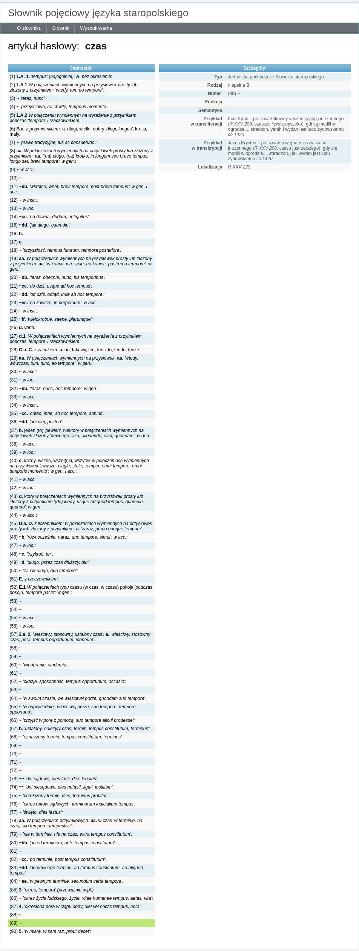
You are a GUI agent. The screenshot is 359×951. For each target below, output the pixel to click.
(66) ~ (72, 720)
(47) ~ (23, 545)
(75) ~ (60, 795)
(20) (58, 277)
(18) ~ (65, 250)
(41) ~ (23, 479)
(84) (67, 881)
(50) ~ (44, 570)
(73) (54, 778)
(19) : (81, 264)
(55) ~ (23, 617)
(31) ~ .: (23, 380)
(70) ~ (16, 754)
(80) (63, 842)
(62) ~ (68, 681)
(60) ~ (39, 665)
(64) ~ (78, 698)
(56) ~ (23, 626)
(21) (51, 286)
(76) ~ (73, 804)
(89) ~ (16, 923)
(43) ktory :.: (77, 502)
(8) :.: (81, 156)
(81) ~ (16, 851)
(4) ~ (59, 106)
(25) (51, 319)
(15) (40, 225)
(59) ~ (16, 656)
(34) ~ (24, 405)
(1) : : (61, 76)
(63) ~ (16, 689)
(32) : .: (54, 388)
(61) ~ (16, 673)
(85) (52, 890)
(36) (36, 421)
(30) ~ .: (23, 371)
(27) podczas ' (76, 339)
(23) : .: (54, 302)
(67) (80, 728)
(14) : (50, 216)
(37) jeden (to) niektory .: (81, 433)
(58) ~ (16, 648)
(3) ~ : (28, 98)
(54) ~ (16, 609)
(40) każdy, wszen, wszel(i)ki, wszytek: (79, 466)
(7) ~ (53, 142)
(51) (34, 579)
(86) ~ (81, 898)
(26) (22, 327)
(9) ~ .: (22, 169)
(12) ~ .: (24, 200)
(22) (57, 294)
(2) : (74, 87)
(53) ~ (16, 601)
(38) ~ (23, 444)
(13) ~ (22, 208)
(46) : (69, 537)
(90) (50, 931)
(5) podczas (73, 118)
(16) (16, 233)
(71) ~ (16, 762)
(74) (62, 787)
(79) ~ (71, 834)
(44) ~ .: (23, 515)
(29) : (74, 360)
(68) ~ (66, 737)
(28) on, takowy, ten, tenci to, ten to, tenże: (75, 349)
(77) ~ (36, 812)
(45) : (81, 526)
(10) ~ (16, 178)
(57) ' (80, 637)
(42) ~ (23, 487)
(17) (16, 242)
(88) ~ (16, 914)
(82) (58, 859)
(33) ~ (23, 397)
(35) (57, 413)
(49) (50, 562)
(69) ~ (16, 745)
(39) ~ (23, 452)
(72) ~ (16, 770)
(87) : (76, 906)
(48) (32, 554)
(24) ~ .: (24, 311)
